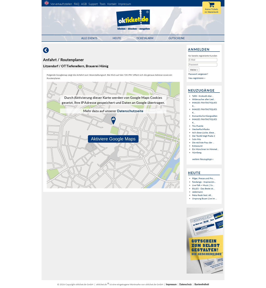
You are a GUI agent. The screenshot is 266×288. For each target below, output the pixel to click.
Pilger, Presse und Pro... (203, 178)
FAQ (76, 4)
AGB (84, 4)
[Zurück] (46, 51)
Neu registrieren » (196, 78)
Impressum (124, 4)
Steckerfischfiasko (201, 129)
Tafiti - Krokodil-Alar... (202, 96)
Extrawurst (197, 145)
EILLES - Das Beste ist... (203, 188)
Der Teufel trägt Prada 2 (203, 135)
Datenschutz (185, 284)
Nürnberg (196, 152)
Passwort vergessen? (198, 74)
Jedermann (197, 191)
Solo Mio (196, 139)
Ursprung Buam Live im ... (204, 198)
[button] (194, 69)
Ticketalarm (144, 38)
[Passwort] (202, 65)
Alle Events (89, 38)
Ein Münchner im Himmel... (205, 149)
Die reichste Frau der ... (203, 142)
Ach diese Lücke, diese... (204, 132)
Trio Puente (197, 126)
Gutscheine (177, 38)
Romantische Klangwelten (204, 116)
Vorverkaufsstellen (61, 4)
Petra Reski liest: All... (202, 195)
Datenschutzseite (130, 111)
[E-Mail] (202, 60)
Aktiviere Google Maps (113, 138)
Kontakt (111, 4)
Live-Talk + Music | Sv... (203, 185)
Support (93, 4)
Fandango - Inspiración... (204, 181)
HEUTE (117, 38)
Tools (102, 4)
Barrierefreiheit (202, 284)
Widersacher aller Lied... (203, 99)
